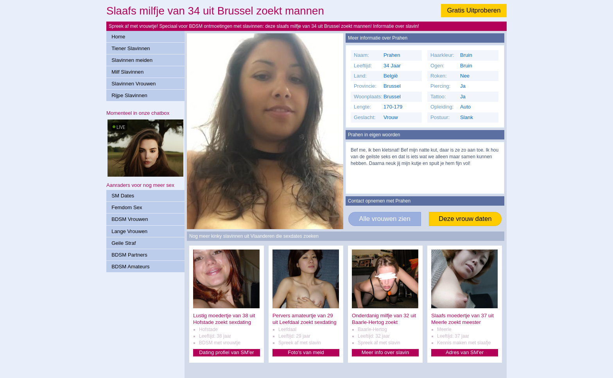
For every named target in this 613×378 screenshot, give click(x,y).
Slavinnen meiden (131, 60)
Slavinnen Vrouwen (133, 84)
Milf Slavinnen (127, 72)
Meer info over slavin (385, 352)
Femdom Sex (126, 207)
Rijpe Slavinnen (129, 95)
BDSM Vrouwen (129, 219)
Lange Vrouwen (129, 231)
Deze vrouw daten (465, 218)
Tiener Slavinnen (130, 48)
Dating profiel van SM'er (226, 352)
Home (118, 37)
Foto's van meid (306, 352)
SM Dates (122, 196)
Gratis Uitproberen (473, 10)
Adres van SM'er (465, 352)
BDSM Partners (129, 255)
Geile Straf (123, 243)
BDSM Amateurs (130, 266)
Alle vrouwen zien (384, 218)
